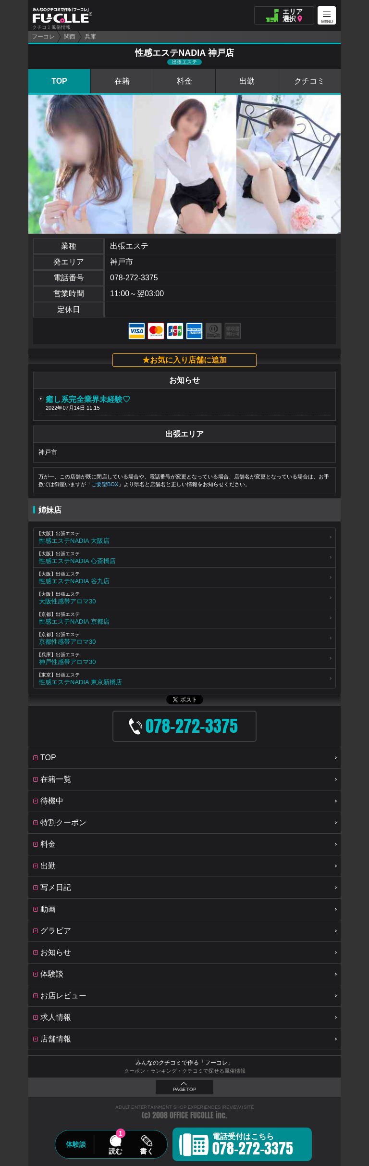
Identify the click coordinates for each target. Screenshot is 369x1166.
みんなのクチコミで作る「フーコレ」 (184, 1062)
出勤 (247, 81)
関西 (69, 36)
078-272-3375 (134, 278)
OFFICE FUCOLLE (192, 1115)
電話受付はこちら (252, 1145)
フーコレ (43, 36)
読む (115, 1151)
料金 (184, 81)
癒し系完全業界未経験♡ (88, 399)
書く (146, 1151)
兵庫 (90, 36)
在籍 (122, 81)
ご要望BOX (104, 484)
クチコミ (309, 81)
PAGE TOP (184, 1089)
